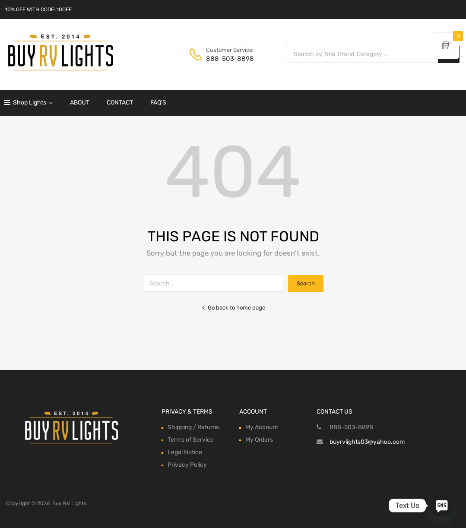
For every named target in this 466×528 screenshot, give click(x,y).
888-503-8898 (227, 59)
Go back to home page (233, 307)
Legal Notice (185, 452)
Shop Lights (33, 103)
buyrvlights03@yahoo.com (367, 442)
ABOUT (79, 102)
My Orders (259, 439)
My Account (261, 427)
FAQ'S (158, 102)
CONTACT (120, 102)
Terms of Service (191, 439)
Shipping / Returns (193, 427)
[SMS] (441, 505)
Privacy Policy (187, 464)
